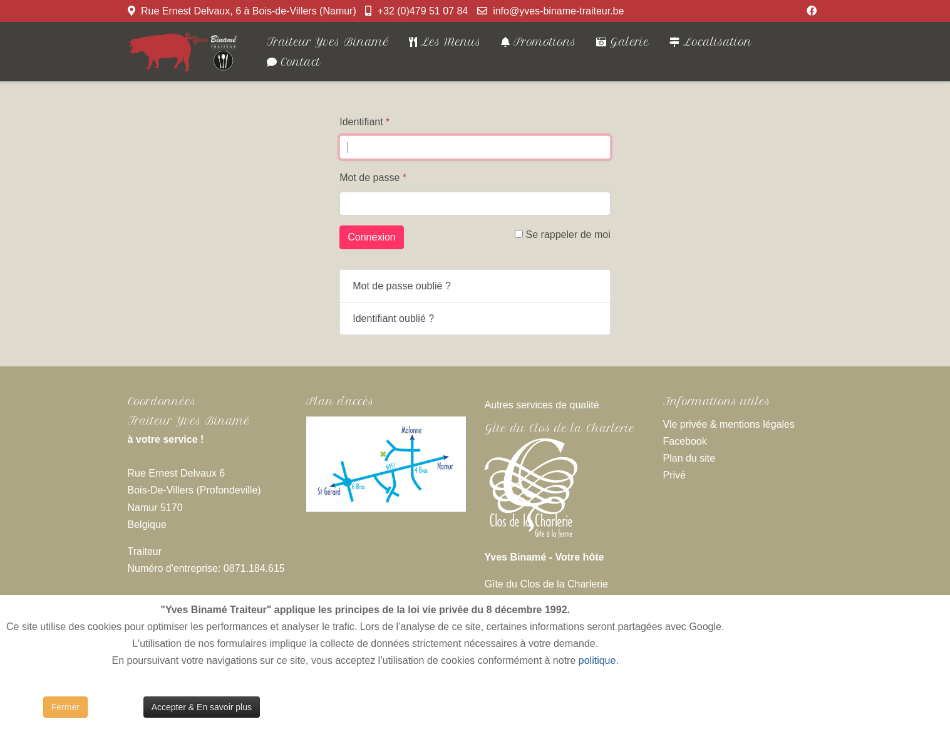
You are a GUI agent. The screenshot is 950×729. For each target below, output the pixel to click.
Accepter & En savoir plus (202, 707)
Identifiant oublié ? (393, 318)
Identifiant (364, 121)
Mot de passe (372, 177)
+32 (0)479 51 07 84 (423, 11)
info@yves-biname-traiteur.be (558, 11)
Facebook (685, 441)
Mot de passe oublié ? (402, 286)
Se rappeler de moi (563, 234)
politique (597, 660)
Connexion (372, 237)
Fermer (65, 707)
